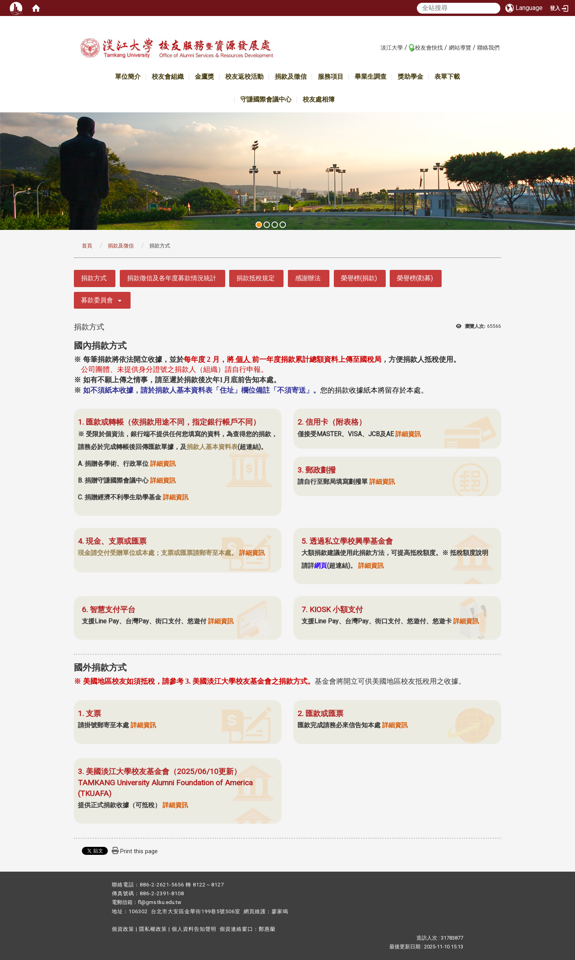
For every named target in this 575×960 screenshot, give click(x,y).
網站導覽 (460, 47)
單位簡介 (128, 76)
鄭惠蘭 (267, 929)
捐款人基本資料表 (212, 447)
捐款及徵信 (291, 76)
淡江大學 (392, 47)
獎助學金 (410, 76)
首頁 (87, 246)
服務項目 (330, 76)
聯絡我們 (488, 47)
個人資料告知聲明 (194, 929)
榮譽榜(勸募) (415, 278)
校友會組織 (168, 76)
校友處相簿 (319, 99)
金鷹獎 (204, 76)
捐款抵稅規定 (255, 278)
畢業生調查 (371, 76)
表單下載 (447, 76)
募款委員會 (97, 300)
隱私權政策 (153, 929)
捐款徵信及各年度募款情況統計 (171, 278)
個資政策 (123, 929)
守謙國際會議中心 (265, 99)
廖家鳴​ (280, 911)
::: (376, 47)
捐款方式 (94, 278)
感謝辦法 (308, 278)
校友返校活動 (244, 76)
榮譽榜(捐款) (359, 278)
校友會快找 (429, 47)
